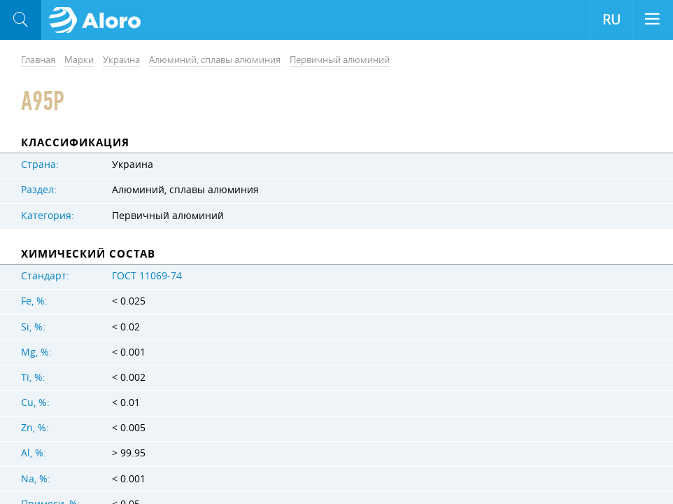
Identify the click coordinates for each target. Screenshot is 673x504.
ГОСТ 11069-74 (147, 276)
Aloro (99, 20)
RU (611, 19)
